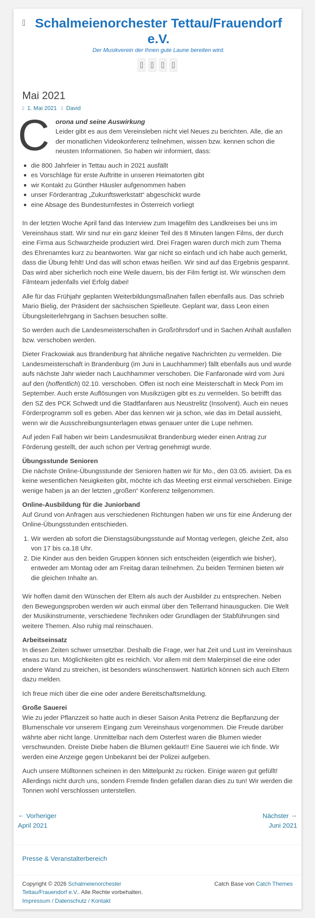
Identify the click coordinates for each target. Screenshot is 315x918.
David (73, 108)
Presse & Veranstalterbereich (64, 858)
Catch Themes (274, 883)
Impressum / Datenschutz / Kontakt (66, 900)
